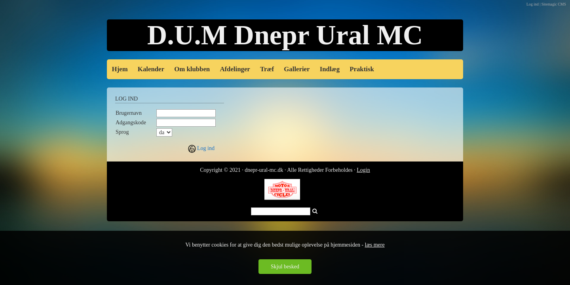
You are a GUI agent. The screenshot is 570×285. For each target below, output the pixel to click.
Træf (267, 69)
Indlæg (330, 69)
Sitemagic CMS (554, 4)
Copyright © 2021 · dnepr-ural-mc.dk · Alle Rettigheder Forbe (269, 170)
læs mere (375, 245)
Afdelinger (235, 69)
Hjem (120, 69)
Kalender (151, 69)
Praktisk (362, 69)
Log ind (206, 148)
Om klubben (192, 69)
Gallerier (297, 69)
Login (363, 170)
